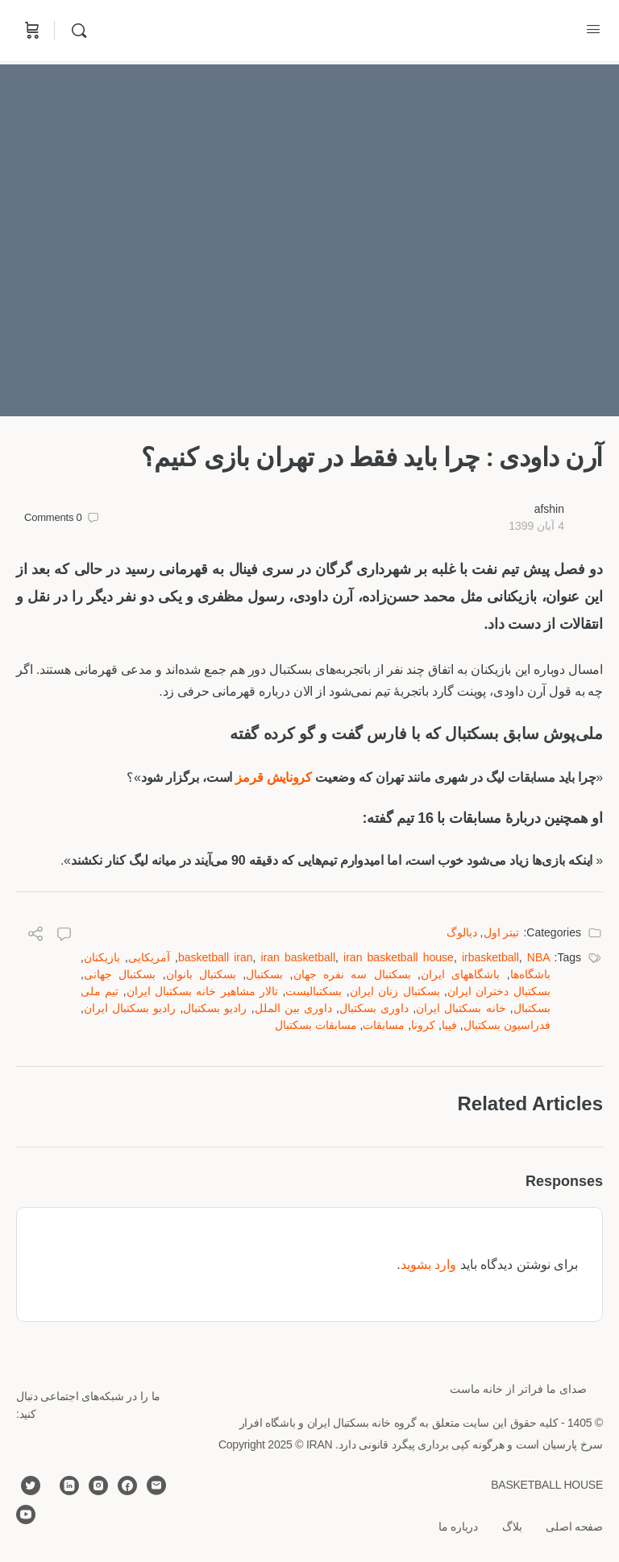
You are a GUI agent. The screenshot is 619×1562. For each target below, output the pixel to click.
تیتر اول (502, 932)
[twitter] (30, 1485)
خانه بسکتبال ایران (460, 1008)
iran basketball (298, 957)
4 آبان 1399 (536, 525)
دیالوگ (462, 932)
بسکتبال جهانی (120, 974)
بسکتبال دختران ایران (498, 991)
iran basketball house (398, 957)
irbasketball (490, 957)
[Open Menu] (593, 29)
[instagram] (98, 1485)
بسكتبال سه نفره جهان (352, 974)
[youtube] (25, 1514)
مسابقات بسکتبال (316, 1025)
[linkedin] (69, 1485)
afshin (549, 508)
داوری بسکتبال (374, 1008)
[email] (156, 1485)
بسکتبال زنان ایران (395, 991)
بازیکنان (102, 957)
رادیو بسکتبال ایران (130, 1008)
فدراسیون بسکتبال (506, 1025)
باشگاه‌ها (530, 974)
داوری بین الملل (293, 1008)
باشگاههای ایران (460, 974)
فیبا (449, 1025)
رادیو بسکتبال (215, 1008)
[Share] (35, 936)
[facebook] (127, 1485)
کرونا (423, 1025)
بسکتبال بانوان (201, 974)
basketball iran (215, 957)
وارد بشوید (428, 1264)
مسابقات (384, 1025)
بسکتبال (264, 974)
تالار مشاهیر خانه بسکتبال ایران (203, 991)
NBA (538, 957)
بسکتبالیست (313, 991)
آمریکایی (149, 957)
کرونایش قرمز (273, 777)
